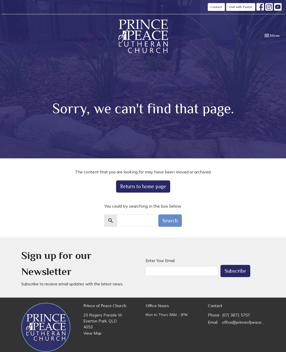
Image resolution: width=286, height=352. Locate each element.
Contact (216, 7)
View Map (92, 333)
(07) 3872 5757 (236, 315)
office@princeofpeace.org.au (243, 322)
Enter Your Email (160, 260)
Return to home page (143, 186)
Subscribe (235, 271)
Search (170, 220)
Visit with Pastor (241, 7)
